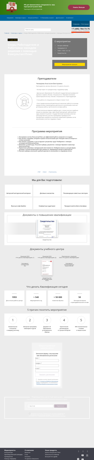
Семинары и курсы (20, 18)
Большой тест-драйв (51, 456)
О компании (70, 18)
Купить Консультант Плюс (52, 452)
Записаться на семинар (52, 454)
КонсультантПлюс (33, 18)
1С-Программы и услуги (47, 18)
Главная (6, 33)
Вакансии (27, 452)
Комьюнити (10, 18)
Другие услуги (60, 18)
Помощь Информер (10, 458)
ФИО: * (37, 358)
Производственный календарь (13, 454)
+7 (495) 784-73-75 (81, 29)
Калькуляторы (8, 452)
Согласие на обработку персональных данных (47, 414)
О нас (26, 454)
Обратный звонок (80, 32)
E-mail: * (37, 368)
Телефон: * (38, 363)
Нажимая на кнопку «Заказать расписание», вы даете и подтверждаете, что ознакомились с (47, 382)
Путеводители (8, 456)
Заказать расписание (47, 375)
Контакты (27, 456)
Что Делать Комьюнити (32, 458)
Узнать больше (79, 7)
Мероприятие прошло (69, 64)
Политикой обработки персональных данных (47, 384)
